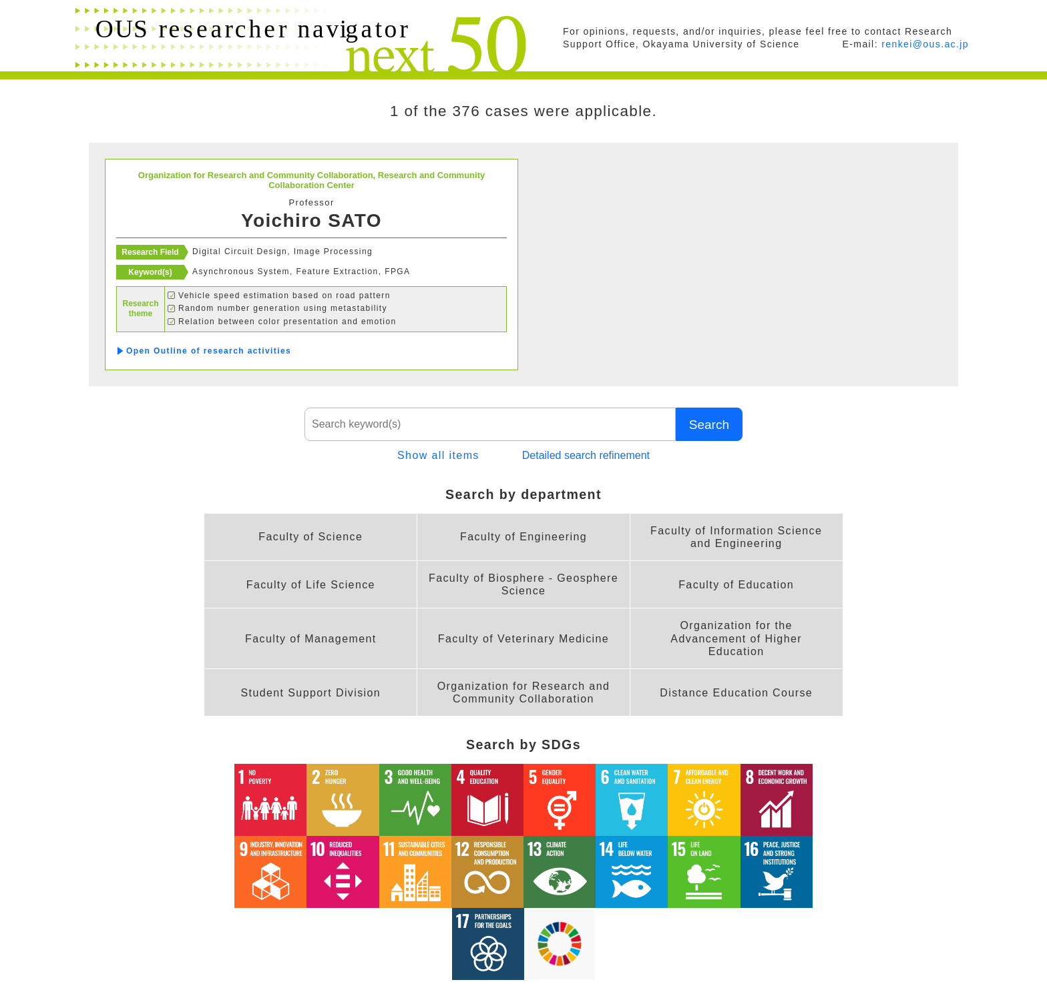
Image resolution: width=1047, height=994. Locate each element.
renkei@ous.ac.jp (925, 44)
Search (708, 424)
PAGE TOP (934, 950)
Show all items (438, 455)
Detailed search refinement (586, 455)
